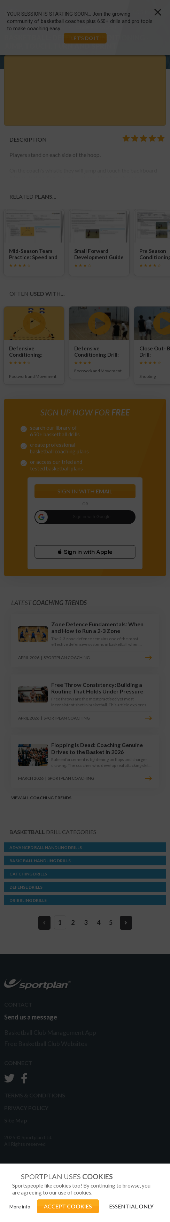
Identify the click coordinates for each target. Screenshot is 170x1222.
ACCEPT (68, 1206)
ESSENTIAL (131, 1206)
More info (19, 1206)
